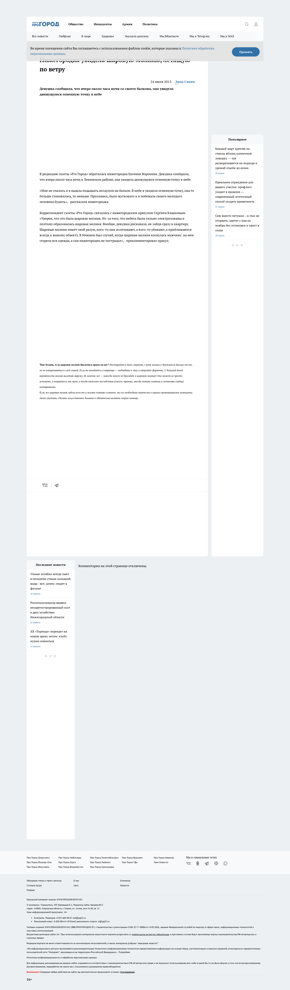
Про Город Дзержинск (38, 857)
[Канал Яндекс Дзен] (216, 863)
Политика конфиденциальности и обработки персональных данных (62, 957)
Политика (150, 24)
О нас (76, 880)
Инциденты (103, 24)
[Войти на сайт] (256, 24)
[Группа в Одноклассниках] (197, 863)
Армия (127, 24)
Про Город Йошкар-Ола (39, 862)
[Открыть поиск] (246, 24)
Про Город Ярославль (38, 866)
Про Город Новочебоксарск (104, 857)
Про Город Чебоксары (69, 857)
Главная (31, 890)
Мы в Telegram (200, 36)
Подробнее (124, 952)
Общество (75, 24)
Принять (245, 52)
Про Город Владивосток (70, 866)
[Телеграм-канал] (207, 863)
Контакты (125, 880)
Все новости (40, 36)
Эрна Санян (185, 82)
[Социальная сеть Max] (225, 863)
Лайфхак (65, 36)
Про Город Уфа (129, 862)
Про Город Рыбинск (100, 862)
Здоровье (108, 36)
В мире (86, 36)
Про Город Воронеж (132, 857)
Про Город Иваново (164, 857)
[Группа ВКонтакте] (188, 863)
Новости (124, 885)
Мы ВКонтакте (169, 36)
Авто (75, 885)
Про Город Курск (67, 862)
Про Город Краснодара (102, 866)
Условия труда (34, 885)
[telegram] (58, 485)
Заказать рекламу (137, 36)
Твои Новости (161, 862)
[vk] (45, 485)
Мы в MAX (227, 36)
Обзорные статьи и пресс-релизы (44, 880)
